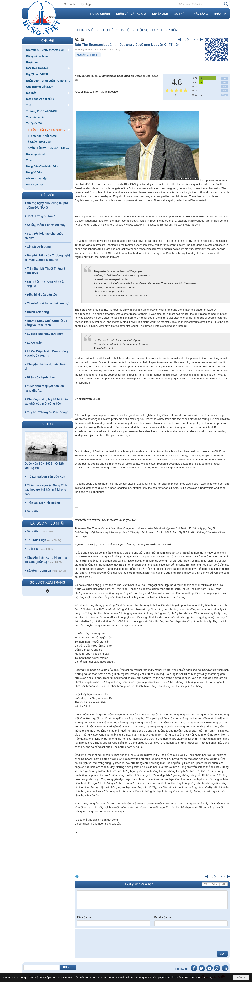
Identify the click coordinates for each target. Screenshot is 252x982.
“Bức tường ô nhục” (41, 216)
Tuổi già (32, 548)
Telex (214, 884)
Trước (185, 39)
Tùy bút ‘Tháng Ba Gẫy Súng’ (47, 412)
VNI (223, 884)
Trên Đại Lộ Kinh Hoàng (43, 502)
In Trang (77, 876)
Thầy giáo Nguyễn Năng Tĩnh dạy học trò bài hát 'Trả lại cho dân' (46, 490)
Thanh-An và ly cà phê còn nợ (47, 303)
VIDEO (47, 424)
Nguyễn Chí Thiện (87, 54)
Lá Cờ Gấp (34, 342)
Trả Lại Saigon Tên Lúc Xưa (46, 476)
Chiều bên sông (38, 312)
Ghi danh (69, 4)
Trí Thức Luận (36, 540)
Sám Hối (32, 511)
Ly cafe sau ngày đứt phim (45, 333)
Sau (196, 39)
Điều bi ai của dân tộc (42, 294)
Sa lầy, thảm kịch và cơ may (46, 225)
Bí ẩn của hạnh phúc (41, 377)
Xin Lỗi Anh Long (39, 246)
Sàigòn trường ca (39, 570)
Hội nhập (85, 4)
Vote (224, 78)
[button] (48, 50)
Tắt (206, 884)
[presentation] (108, 939)
